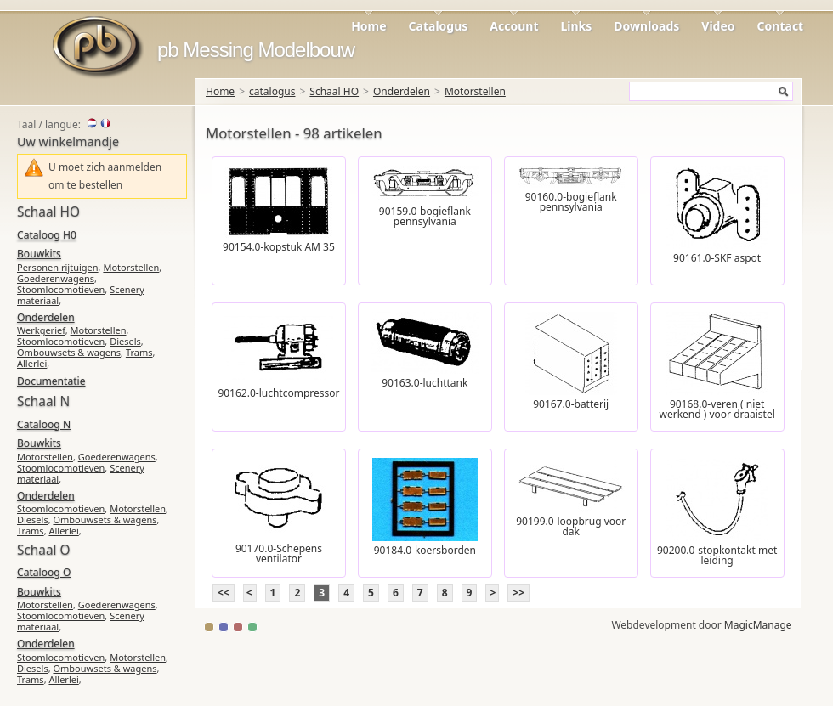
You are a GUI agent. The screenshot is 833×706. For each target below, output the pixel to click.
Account (514, 26)
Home (368, 26)
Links (576, 26)
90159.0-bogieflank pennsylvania (425, 216)
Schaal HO (334, 91)
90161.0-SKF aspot (717, 258)
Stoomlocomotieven (61, 289)
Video (717, 26)
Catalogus (438, 26)
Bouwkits (39, 253)
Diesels (125, 341)
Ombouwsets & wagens (69, 352)
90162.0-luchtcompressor (278, 393)
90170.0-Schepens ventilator (278, 553)
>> (518, 592)
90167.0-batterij (571, 404)
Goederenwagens (55, 278)
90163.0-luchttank (425, 383)
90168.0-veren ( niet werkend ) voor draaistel (716, 409)
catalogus (272, 91)
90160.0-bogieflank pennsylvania (571, 201)
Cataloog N (44, 424)
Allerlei (32, 363)
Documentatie (51, 381)
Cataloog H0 (46, 235)
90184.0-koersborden (425, 550)
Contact (780, 26)
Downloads (646, 26)
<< (224, 592)
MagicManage (758, 625)
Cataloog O (44, 572)
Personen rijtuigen (58, 267)
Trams (139, 352)
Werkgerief (41, 330)
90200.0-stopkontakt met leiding (717, 555)
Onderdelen (401, 91)
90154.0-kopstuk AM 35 (279, 247)
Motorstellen (475, 91)
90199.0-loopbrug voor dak (571, 526)
